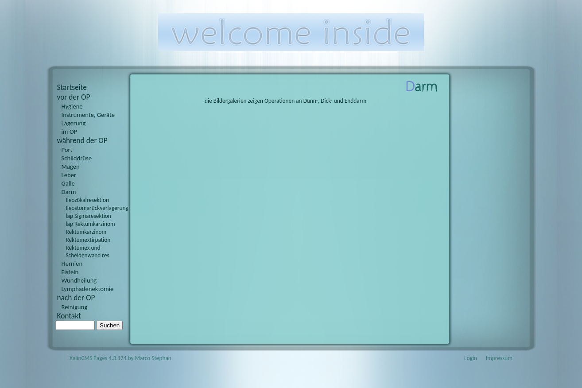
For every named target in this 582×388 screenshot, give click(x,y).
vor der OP (73, 97)
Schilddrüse (77, 158)
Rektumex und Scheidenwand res (87, 251)
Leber (69, 175)
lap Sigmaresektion (88, 216)
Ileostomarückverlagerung (95, 208)
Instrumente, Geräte (88, 115)
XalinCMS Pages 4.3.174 (98, 358)
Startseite (72, 87)
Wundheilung (79, 280)
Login (470, 358)
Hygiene (72, 106)
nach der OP (76, 298)
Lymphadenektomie (88, 289)
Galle (68, 183)
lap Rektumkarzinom (90, 224)
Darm (69, 192)
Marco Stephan (153, 358)
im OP (70, 132)
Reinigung (75, 307)
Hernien (72, 264)
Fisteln (70, 272)
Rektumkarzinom (86, 232)
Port (67, 150)
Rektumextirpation (88, 240)
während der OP (82, 140)
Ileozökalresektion (87, 200)
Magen (71, 167)
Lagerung (74, 123)
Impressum (499, 358)
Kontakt (69, 316)
